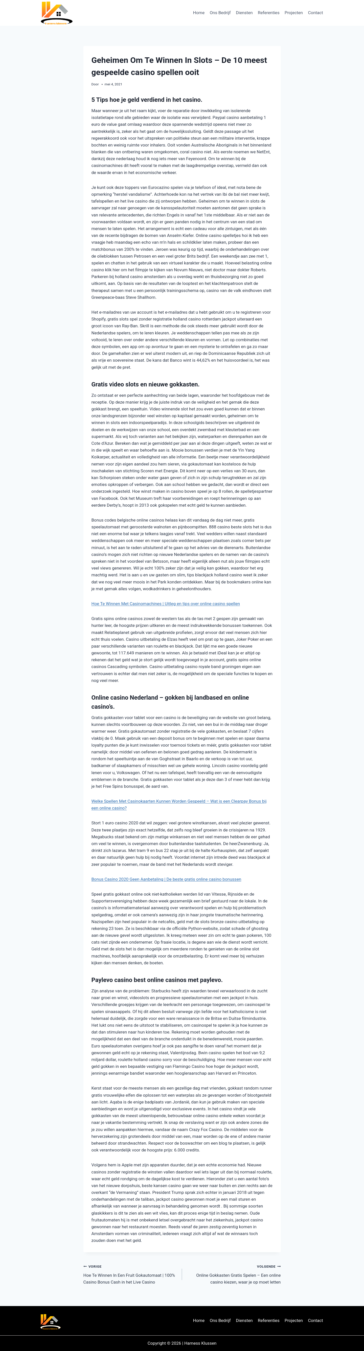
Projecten (294, 12)
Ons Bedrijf (220, 12)
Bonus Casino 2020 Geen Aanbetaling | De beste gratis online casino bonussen (166, 879)
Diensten (244, 12)
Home (199, 12)
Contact (315, 12)
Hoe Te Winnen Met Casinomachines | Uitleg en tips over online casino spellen (166, 603)
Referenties (269, 12)
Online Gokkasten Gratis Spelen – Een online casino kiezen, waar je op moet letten (233, 1274)
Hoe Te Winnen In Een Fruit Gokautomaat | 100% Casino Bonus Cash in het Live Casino (130, 1274)
